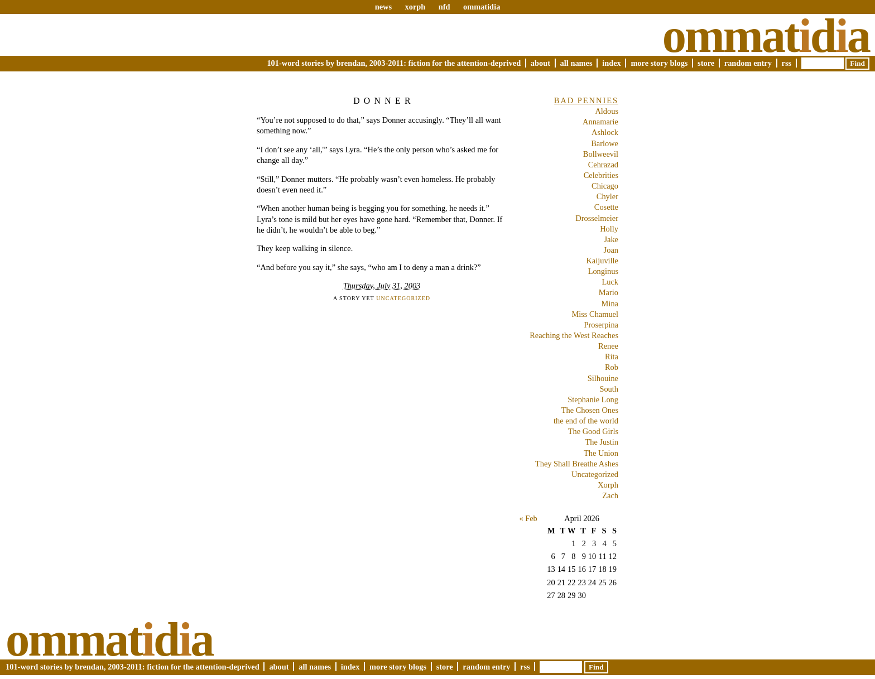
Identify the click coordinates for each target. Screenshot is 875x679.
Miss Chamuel (594, 314)
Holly (609, 228)
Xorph (608, 484)
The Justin (601, 441)
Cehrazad (603, 164)
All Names (576, 63)
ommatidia (481, 6)
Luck (610, 281)
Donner (384, 100)
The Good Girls (593, 431)
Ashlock (605, 132)
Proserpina (601, 324)
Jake (611, 239)
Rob (611, 367)
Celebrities (601, 175)
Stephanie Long (593, 399)
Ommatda (765, 35)
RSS (787, 63)
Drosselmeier (596, 218)
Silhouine (603, 378)
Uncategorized (403, 298)
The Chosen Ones (589, 410)
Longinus (603, 271)
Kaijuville (602, 260)
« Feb (528, 518)
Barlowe (604, 143)
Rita (611, 356)
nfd (444, 6)
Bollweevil (600, 154)
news (383, 6)
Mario (608, 292)
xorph (415, 6)
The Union (601, 453)
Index (611, 63)
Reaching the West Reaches (574, 335)
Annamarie (600, 121)
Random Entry (748, 63)
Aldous (606, 111)
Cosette (606, 207)
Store (706, 63)
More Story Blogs (659, 63)
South (608, 388)
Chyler (607, 196)
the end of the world (586, 420)
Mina (610, 303)
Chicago (605, 185)
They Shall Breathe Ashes (576, 463)
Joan (611, 249)
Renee (608, 345)
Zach (610, 495)
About (540, 63)
